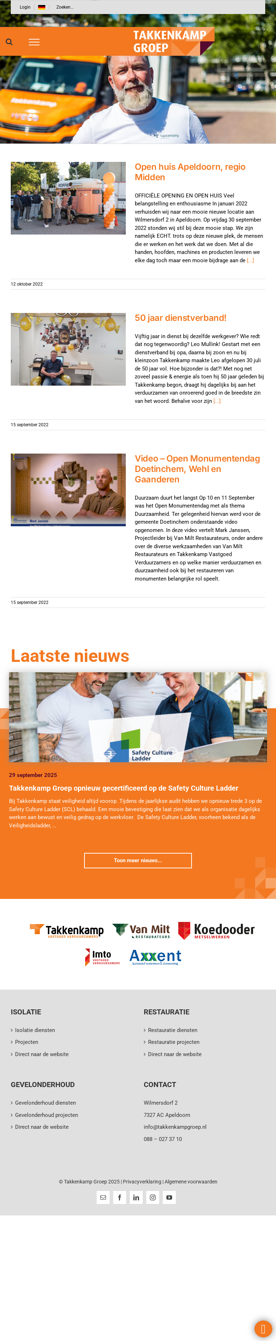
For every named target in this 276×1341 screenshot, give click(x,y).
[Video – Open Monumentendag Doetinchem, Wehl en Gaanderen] (68, 490)
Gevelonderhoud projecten (46, 1115)
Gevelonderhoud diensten (45, 1103)
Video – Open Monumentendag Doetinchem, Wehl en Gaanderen (197, 469)
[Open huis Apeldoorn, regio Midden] (68, 198)
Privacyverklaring (142, 1182)
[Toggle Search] (9, 41)
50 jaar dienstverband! (181, 318)
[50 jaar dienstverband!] (68, 349)
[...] (250, 260)
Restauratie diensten (172, 1030)
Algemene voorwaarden (191, 1182)
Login (25, 7)
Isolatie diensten (35, 1030)
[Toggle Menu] (31, 42)
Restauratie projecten (173, 1042)
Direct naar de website (42, 1054)
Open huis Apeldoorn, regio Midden (190, 172)
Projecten (26, 1042)
